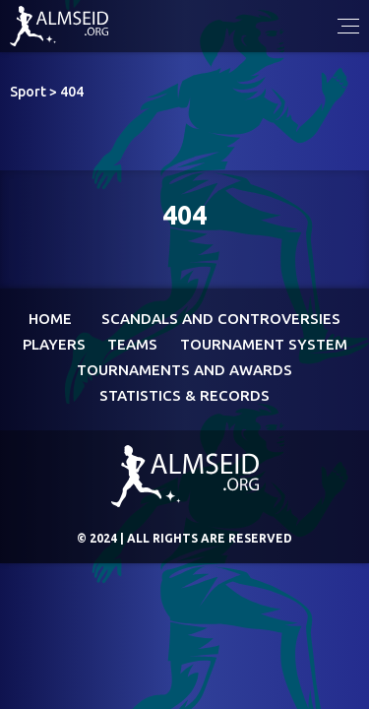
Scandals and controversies (220, 318)
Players (54, 344)
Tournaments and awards (184, 369)
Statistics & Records (184, 395)
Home (50, 318)
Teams (132, 344)
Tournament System (263, 344)
